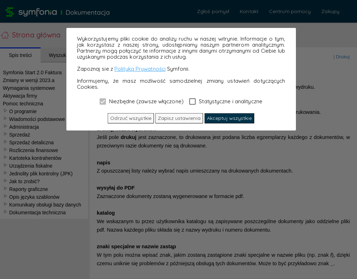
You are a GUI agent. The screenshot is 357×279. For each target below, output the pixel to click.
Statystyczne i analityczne (225, 101)
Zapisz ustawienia (179, 118)
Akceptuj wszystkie (229, 118)
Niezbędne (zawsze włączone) (142, 101)
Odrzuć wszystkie (130, 118)
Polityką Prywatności (140, 68)
